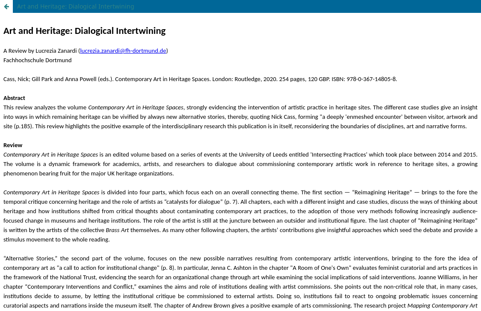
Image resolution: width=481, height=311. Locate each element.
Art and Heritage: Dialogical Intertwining (75, 6)
